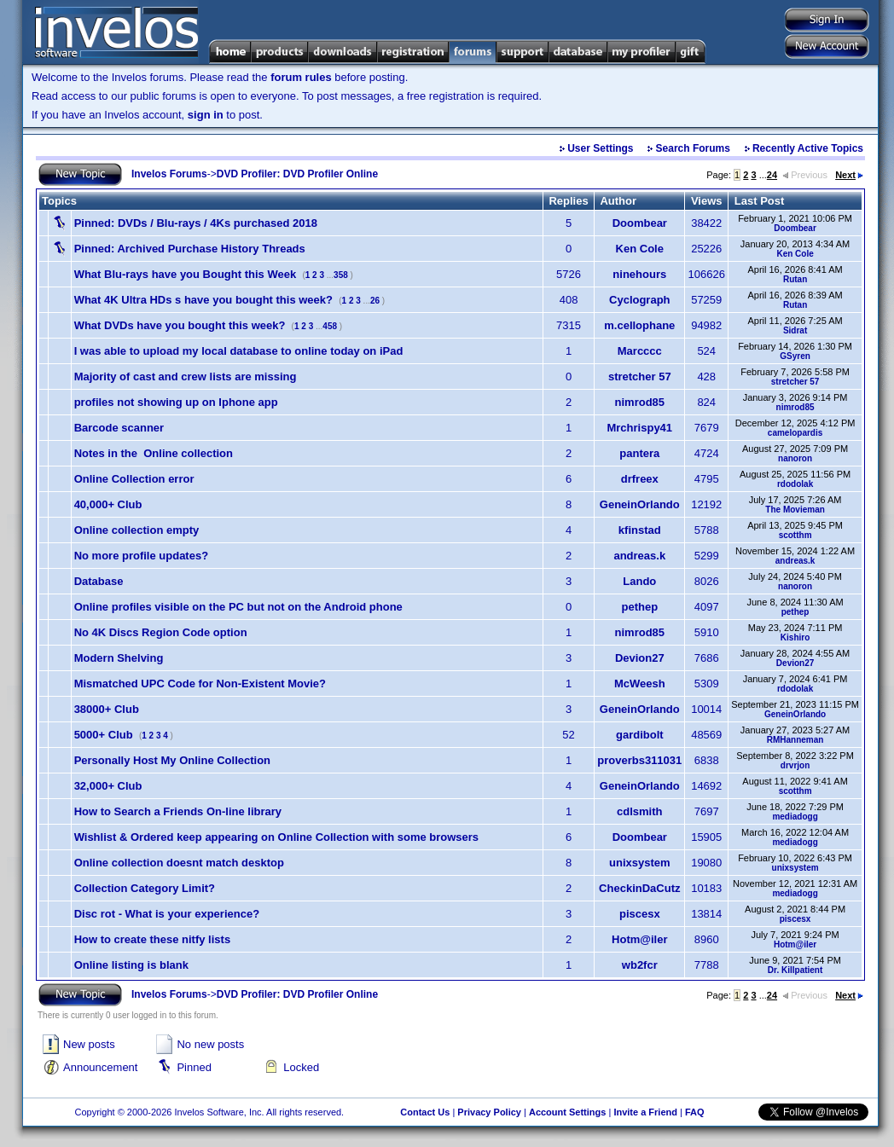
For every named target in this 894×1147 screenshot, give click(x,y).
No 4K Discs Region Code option (160, 632)
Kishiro (795, 637)
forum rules (301, 77)
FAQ (695, 1112)
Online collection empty (137, 530)
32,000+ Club (108, 785)
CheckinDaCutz (639, 888)
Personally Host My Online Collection (172, 760)
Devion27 (640, 658)
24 (772, 175)
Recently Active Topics (807, 148)
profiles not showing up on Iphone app (176, 402)
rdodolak (795, 484)
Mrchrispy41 (639, 427)
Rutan (795, 279)
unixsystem (639, 862)
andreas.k (639, 555)
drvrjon (795, 765)
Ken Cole (640, 248)
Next (849, 175)
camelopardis (795, 432)
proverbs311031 (639, 760)
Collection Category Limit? (144, 888)
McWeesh (639, 683)
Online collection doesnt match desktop (179, 862)
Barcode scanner (119, 427)
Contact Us (425, 1112)
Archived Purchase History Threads (189, 248)
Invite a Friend (645, 1112)
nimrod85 (640, 402)
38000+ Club (106, 709)
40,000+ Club (108, 504)
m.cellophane (639, 325)
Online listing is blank (131, 965)
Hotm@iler (639, 939)
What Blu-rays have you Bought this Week (185, 274)
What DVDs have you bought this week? (180, 325)
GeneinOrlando (640, 504)
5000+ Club (103, 734)
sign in (206, 114)
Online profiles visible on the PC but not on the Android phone (238, 606)
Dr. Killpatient (795, 970)
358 (341, 275)
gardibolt (640, 734)
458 (329, 326)
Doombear (639, 223)
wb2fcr (640, 965)
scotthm (795, 535)
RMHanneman (795, 739)
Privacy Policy (489, 1112)
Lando (639, 581)
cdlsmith (639, 811)
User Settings (600, 148)
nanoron (795, 458)
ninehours (639, 274)
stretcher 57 (639, 376)
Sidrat (795, 330)
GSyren (795, 356)
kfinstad (639, 530)
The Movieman (794, 509)
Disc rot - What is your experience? (166, 913)
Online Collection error (134, 478)
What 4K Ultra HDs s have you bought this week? (203, 299)
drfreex (640, 478)
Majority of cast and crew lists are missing (185, 376)
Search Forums (693, 148)
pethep (639, 606)
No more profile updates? (141, 555)
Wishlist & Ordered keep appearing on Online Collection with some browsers (276, 837)
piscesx (639, 913)
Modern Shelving (119, 658)
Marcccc (640, 351)
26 (375, 300)
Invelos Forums (169, 174)
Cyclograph (639, 299)
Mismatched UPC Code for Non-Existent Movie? (200, 683)
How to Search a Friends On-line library (178, 811)
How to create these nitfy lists (152, 939)
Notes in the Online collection (153, 453)
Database (99, 581)
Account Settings (567, 1112)
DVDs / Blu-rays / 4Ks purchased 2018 (195, 223)
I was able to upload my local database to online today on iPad (238, 351)
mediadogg (794, 816)
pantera (639, 453)
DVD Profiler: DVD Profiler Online (297, 174)
